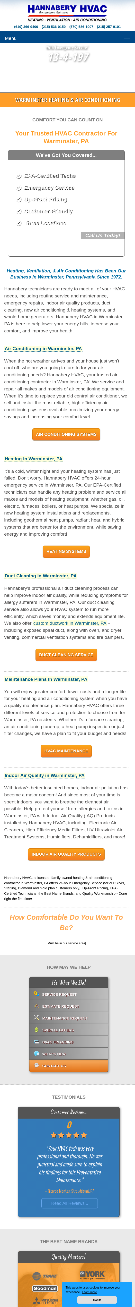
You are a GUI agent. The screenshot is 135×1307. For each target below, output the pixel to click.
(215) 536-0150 (54, 27)
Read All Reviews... (69, 1203)
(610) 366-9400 (26, 27)
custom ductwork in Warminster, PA (70, 623)
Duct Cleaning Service (66, 654)
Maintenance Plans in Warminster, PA (46, 679)
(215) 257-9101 (109, 27)
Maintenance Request (65, 1018)
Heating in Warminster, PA (34, 458)
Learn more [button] (89, 1292)
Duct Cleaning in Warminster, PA (41, 575)
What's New (54, 1054)
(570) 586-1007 (81, 27)
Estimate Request (60, 1006)
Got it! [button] (97, 1300)
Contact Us (54, 1066)
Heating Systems (66, 551)
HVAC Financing (58, 1042)
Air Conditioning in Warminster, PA (43, 348)
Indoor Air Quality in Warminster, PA (45, 775)
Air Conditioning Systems (66, 434)
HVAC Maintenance (66, 751)
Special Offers (58, 1030)
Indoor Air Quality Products (66, 854)
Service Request (59, 994)
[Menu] (67, 37)
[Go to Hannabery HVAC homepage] (67, 13)
